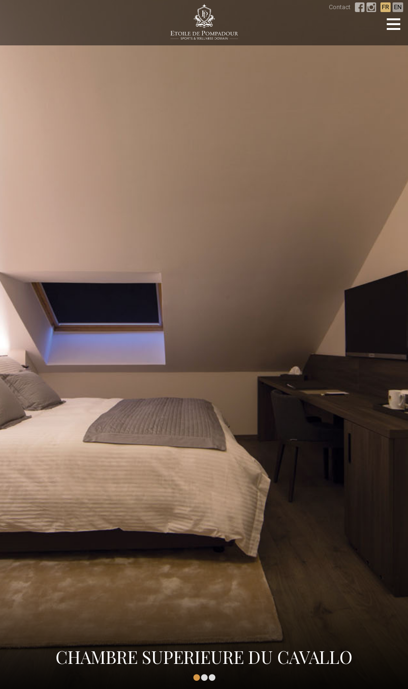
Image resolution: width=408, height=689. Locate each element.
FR (385, 7)
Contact (340, 7)
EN (398, 7)
